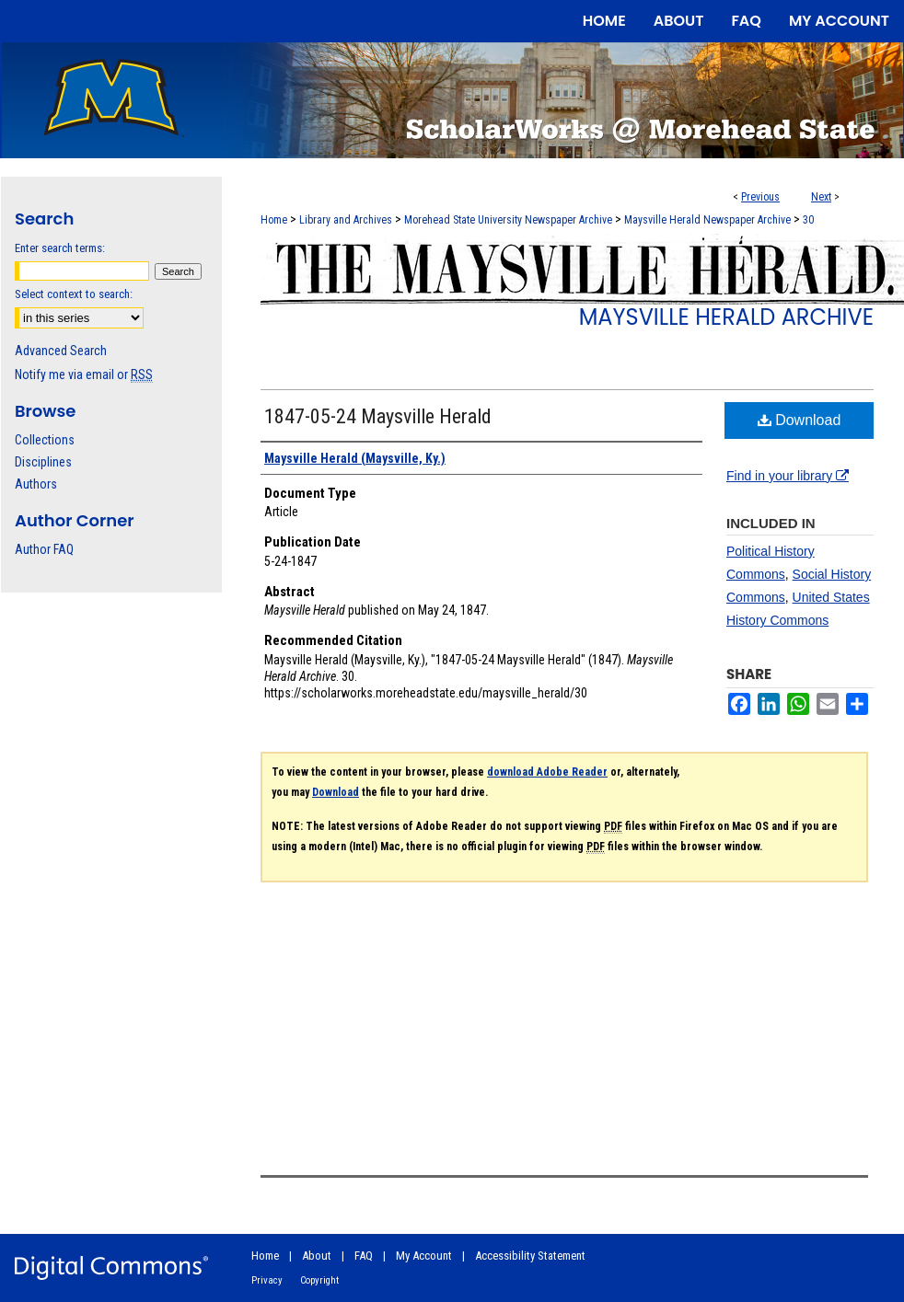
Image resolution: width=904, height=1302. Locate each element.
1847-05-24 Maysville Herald (378, 416)
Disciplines (43, 462)
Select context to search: (74, 294)
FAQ (363, 1255)
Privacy (267, 1280)
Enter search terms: (60, 248)
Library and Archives (345, 219)
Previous (760, 196)
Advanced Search (61, 350)
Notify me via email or (84, 374)
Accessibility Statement (530, 1255)
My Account (424, 1255)
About (316, 1255)
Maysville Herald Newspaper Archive (707, 219)
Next (821, 196)
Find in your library (787, 475)
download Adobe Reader (547, 772)
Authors (36, 484)
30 (808, 219)
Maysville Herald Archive (726, 317)
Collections (45, 439)
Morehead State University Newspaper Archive (508, 219)
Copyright (319, 1280)
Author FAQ (44, 549)
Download (799, 420)
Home (274, 219)
